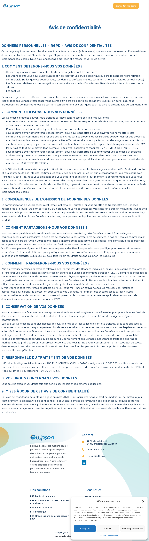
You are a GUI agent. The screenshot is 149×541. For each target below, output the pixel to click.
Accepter (85, 528)
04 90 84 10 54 (95, 449)
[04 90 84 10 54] (83, 449)
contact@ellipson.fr (97, 456)
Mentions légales (63, 536)
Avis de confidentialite (109, 535)
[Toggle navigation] (145, 5)
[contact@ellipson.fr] (83, 456)
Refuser (108, 528)
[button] (143, 501)
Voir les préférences (132, 528)
